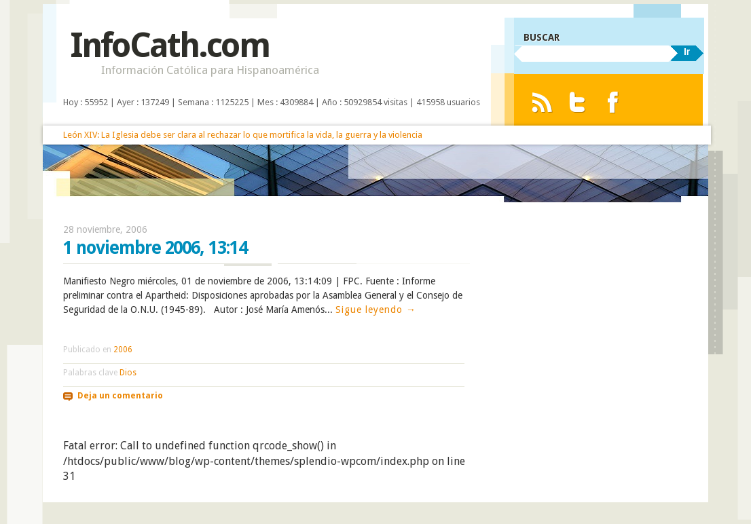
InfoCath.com (169, 45)
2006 (122, 349)
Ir (687, 51)
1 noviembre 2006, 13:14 (155, 248)
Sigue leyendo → (375, 309)
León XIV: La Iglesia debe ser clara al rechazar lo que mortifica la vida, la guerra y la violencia (242, 135)
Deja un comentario (120, 395)
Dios (128, 372)
